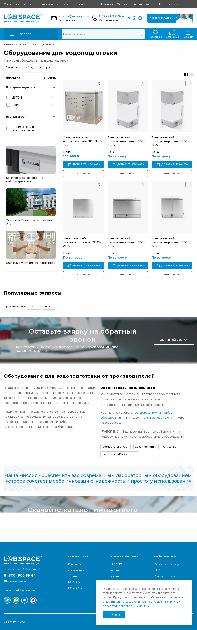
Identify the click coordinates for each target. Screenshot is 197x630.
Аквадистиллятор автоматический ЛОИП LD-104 (83, 141)
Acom (115, 575)
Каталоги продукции (167, 564)
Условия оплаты (164, 575)
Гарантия (107, 4)
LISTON (34, 306)
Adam (115, 569)
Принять (114, 614)
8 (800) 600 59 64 (111, 16)
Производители (48, 4)
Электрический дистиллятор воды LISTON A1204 (171, 141)
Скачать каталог (173, 518)
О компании (11, 4)
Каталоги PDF (154, 4)
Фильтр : (13, 78)
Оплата (67, 4)
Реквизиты (75, 587)
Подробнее (83, 173)
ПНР (94, 4)
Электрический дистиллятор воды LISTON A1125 (82, 242)
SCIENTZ (116, 564)
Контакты (29, 4)
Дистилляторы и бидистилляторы (28, 67)
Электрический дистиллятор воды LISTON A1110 (127, 242)
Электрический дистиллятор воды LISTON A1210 (127, 141)
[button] (31, 34)
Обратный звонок (110, 20)
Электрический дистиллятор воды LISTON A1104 (171, 242)
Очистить (49, 78)
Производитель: (15, 306)
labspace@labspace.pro (73, 16)
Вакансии (172, 4)
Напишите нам (67, 20)
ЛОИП (49, 306)
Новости (136, 4)
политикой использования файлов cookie (133, 601)
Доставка (82, 4)
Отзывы (122, 4)
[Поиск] (140, 34)
